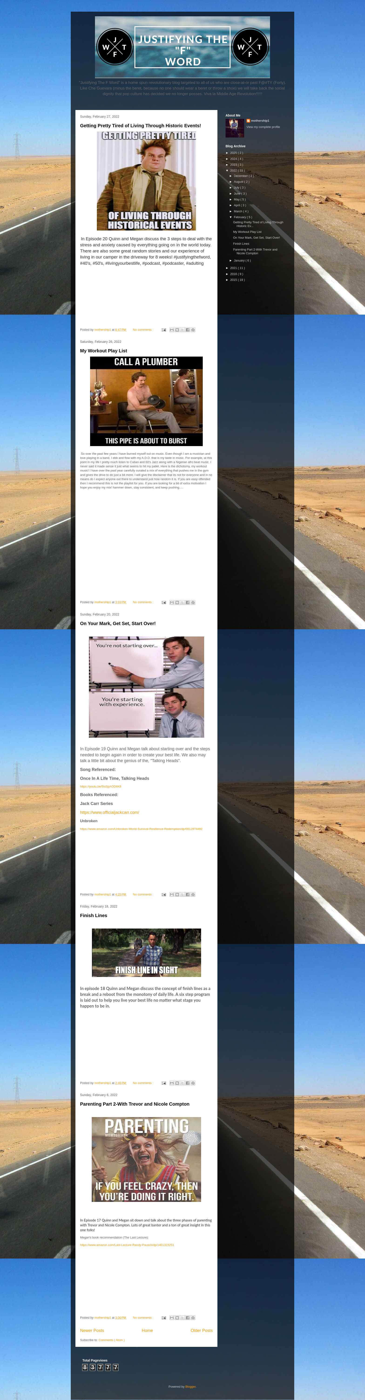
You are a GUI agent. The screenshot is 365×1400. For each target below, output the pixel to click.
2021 (234, 268)
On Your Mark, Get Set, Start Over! (118, 623)
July (237, 187)
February (240, 217)
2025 (234, 153)
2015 (234, 280)
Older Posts (202, 1330)
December (241, 176)
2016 (234, 274)
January (240, 260)
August (239, 181)
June (237, 193)
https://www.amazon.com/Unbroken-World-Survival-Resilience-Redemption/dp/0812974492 (141, 829)
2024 (234, 159)
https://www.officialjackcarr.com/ (109, 812)
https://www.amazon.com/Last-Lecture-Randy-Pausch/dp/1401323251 (127, 1245)
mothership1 (260, 120)
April (237, 205)
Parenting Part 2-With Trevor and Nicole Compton (134, 1104)
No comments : (143, 329)
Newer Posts (92, 1330)
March (238, 211)
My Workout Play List (103, 350)
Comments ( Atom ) (112, 1340)
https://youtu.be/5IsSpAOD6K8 (100, 786)
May (237, 199)
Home (147, 1330)
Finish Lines (93, 915)
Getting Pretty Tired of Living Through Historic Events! (140, 125)
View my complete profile (263, 127)
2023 (234, 164)
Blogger (190, 1386)
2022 (234, 170)
